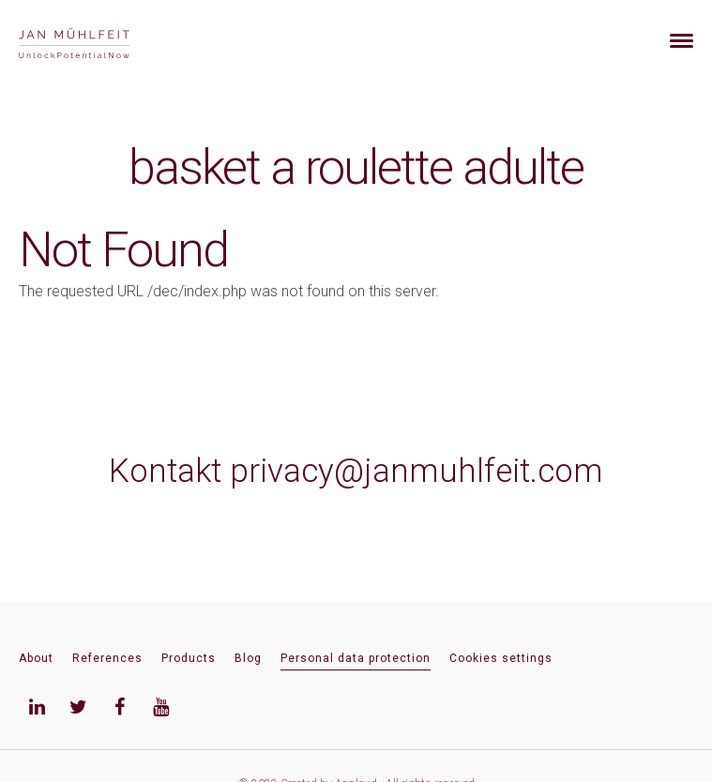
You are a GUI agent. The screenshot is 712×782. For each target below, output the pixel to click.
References (107, 658)
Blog (248, 658)
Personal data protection (355, 658)
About (36, 658)
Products (188, 658)
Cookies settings (501, 658)
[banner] (96, 41)
